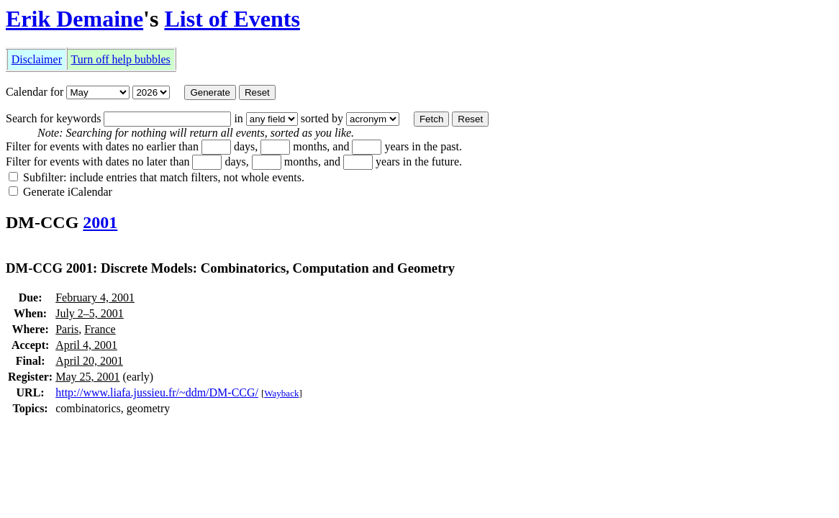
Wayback (281, 393)
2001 (100, 222)
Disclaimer (37, 59)
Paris (66, 329)
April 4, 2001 (86, 345)
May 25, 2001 (87, 377)
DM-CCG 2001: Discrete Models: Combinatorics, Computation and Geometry (230, 268)
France (100, 329)
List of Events (231, 19)
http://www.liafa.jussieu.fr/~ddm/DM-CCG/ (156, 392)
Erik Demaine (74, 19)
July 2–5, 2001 (89, 313)
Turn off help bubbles (121, 59)
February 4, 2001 (95, 297)
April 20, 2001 (89, 361)
